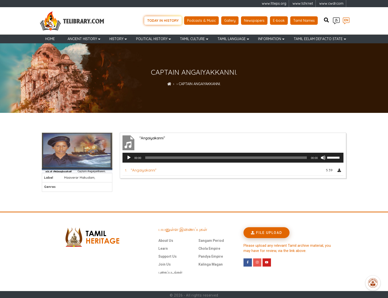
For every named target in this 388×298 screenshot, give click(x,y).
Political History (152, 37)
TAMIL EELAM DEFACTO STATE (318, 37)
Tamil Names (304, 20)
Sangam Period (211, 239)
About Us (165, 239)
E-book (279, 20)
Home (50, 37)
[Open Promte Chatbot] (373, 283)
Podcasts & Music (201, 20)
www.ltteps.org (274, 3)
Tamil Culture (192, 37)
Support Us (167, 255)
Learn (163, 247)
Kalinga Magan (210, 263)
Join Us (164, 263)
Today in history (163, 20)
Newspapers (254, 20)
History (116, 37)
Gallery (230, 20)
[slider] (226, 156)
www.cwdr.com (331, 3)
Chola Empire (209, 247)
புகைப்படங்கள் (170, 271)
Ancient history (82, 37)
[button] (266, 231)
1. (140, 169)
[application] (232, 156)
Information (269, 37)
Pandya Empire (210, 255)
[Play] (128, 156)
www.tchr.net (302, 3)
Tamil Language (232, 37)
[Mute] (323, 156)
